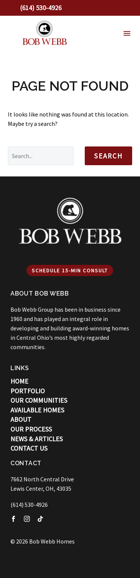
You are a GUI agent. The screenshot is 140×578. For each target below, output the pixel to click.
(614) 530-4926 (29, 504)
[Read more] (36, 8)
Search (108, 155)
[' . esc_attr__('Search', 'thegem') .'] (41, 155)
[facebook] (13, 519)
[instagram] (27, 519)
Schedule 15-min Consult (70, 270)
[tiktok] (40, 519)
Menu (127, 33)
